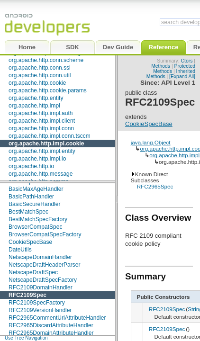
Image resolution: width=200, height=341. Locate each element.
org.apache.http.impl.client (42, 120)
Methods (160, 66)
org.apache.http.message (41, 173)
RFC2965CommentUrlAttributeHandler (57, 317)
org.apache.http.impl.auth (41, 113)
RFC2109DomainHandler (41, 287)
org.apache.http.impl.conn (41, 128)
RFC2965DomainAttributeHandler (51, 333)
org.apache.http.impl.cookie (46, 143)
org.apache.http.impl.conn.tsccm (50, 136)
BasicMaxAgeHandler (36, 189)
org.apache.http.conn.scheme (46, 60)
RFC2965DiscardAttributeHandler (51, 325)
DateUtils (20, 249)
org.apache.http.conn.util (40, 75)
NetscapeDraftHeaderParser (44, 264)
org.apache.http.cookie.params (48, 90)
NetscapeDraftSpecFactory (43, 280)
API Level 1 (178, 82)
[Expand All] (182, 76)
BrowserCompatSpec (35, 227)
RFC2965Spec (155, 186)
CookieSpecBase (30, 242)
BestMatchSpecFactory (38, 219)
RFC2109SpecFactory (37, 302)
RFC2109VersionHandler (40, 310)
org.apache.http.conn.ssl (40, 67)
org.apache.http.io (31, 166)
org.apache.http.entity (36, 98)
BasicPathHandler (31, 196)
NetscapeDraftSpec (33, 272)
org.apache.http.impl (34, 105)
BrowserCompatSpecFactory (45, 234)
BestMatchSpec (28, 211)
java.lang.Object (151, 142)
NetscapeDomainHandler (40, 257)
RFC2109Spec (27, 295)
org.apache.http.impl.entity (42, 151)
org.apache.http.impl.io (37, 158)
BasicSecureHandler (34, 204)
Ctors (187, 60)
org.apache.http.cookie (37, 83)
